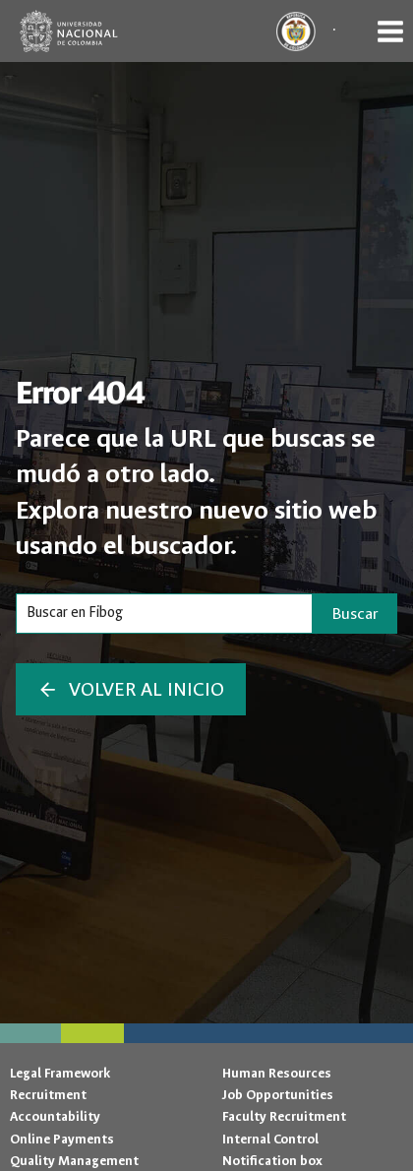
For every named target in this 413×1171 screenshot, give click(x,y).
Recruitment (48, 1094)
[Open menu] (390, 31)
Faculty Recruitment (284, 1116)
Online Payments (62, 1139)
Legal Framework (60, 1073)
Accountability (55, 1116)
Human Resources (276, 1073)
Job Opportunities (277, 1094)
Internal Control (270, 1139)
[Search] (164, 613)
